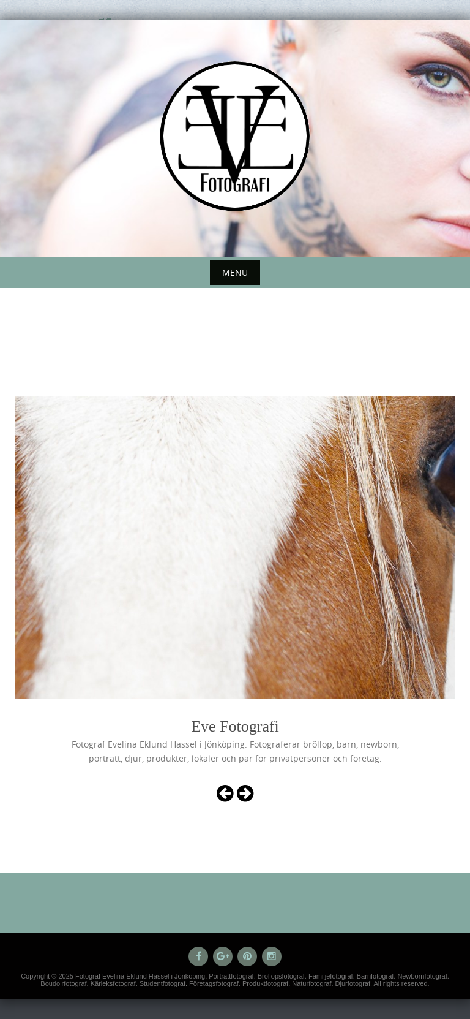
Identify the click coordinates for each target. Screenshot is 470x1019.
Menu (235, 272)
